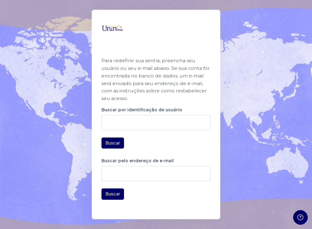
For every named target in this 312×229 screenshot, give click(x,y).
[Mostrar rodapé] (300, 217)
